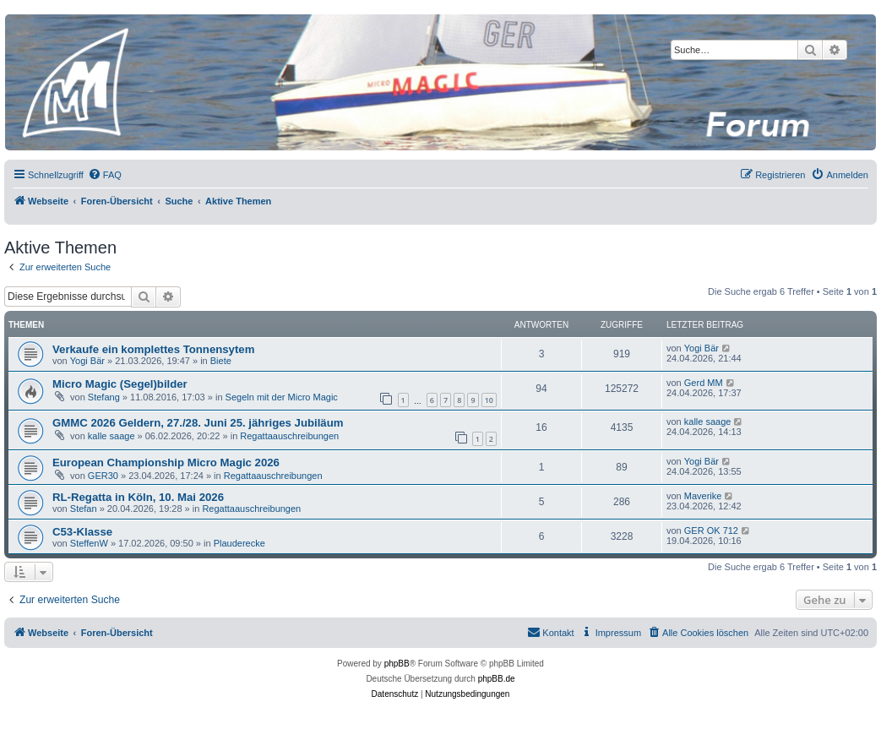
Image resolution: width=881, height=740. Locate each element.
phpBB (397, 663)
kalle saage (111, 436)
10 (489, 399)
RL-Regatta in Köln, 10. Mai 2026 (138, 497)
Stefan (83, 508)
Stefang (104, 397)
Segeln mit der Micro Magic (282, 397)
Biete (220, 361)
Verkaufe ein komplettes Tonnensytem (153, 349)
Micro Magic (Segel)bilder (120, 384)
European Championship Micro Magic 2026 (166, 462)
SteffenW (89, 543)
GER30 (103, 476)
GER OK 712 (711, 530)
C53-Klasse (82, 531)
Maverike (703, 496)
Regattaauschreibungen (289, 436)
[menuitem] (105, 175)
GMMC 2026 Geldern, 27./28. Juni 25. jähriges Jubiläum (197, 422)
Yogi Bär (87, 361)
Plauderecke (239, 543)
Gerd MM (703, 383)
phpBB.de (496, 678)
